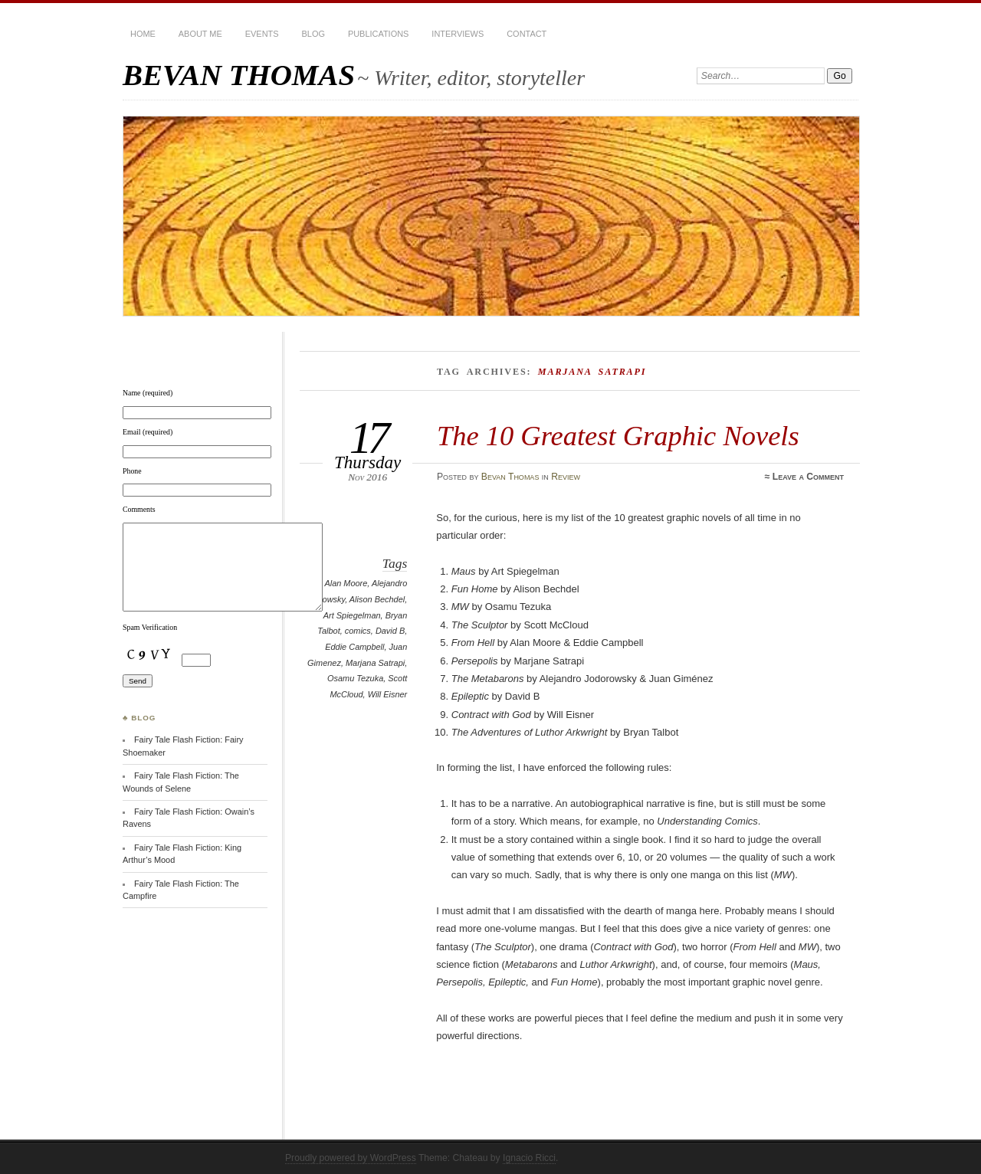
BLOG (313, 33)
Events (262, 33)
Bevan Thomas (510, 476)
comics (358, 630)
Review (565, 476)
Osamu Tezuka (355, 678)
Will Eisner (388, 694)
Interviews (457, 33)
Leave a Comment (808, 476)
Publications (378, 33)
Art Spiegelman (352, 615)
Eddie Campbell (354, 646)
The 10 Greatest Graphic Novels (618, 435)
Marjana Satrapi (375, 662)
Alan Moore (345, 583)
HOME (143, 33)
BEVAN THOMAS (239, 74)
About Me (200, 33)
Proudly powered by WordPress (350, 1158)
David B (390, 630)
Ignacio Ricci (529, 1158)
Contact (526, 33)
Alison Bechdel (377, 599)
